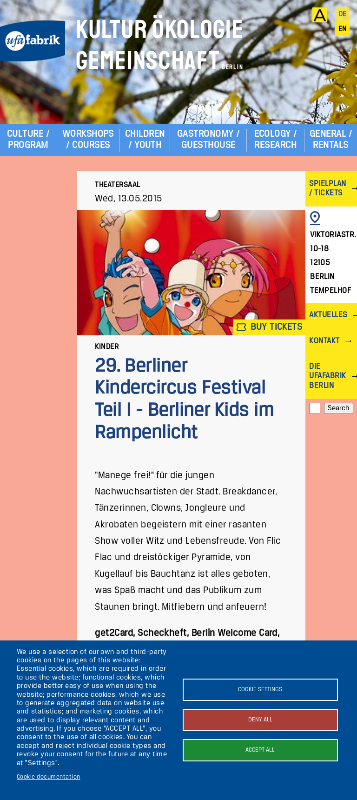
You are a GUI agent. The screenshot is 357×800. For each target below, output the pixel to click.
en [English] (342, 29)
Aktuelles (328, 315)
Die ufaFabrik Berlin (327, 376)
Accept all (260, 750)
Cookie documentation (48, 777)
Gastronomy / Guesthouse (208, 139)
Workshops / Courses (88, 139)
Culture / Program (28, 139)
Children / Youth (145, 139)
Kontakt (324, 341)
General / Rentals (331, 139)
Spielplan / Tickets (327, 188)
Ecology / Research (275, 139)
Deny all (260, 720)
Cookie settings (260, 690)
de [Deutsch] (342, 14)
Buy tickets (270, 327)
